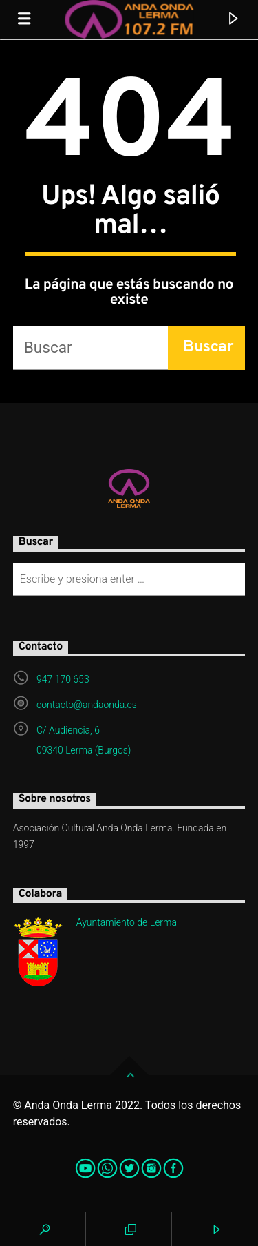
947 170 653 (62, 679)
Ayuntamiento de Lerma (126, 922)
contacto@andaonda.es (86, 704)
